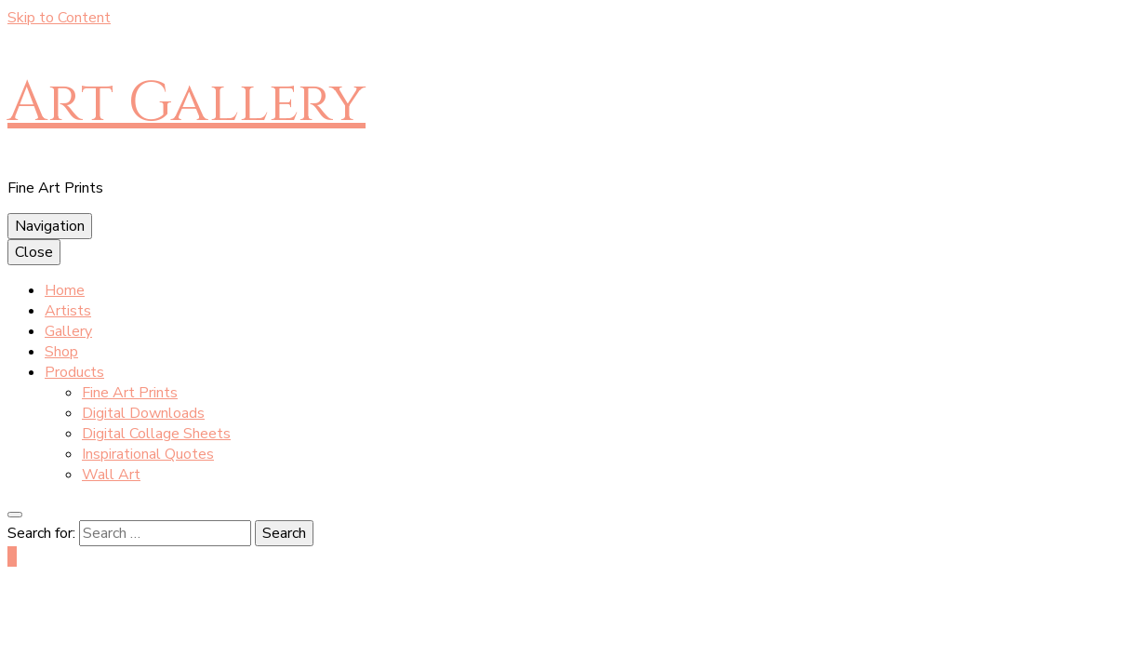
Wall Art (111, 474)
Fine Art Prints (130, 392)
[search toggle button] (14, 514)
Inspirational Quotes (148, 454)
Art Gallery (186, 103)
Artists (68, 311)
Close (34, 252)
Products (74, 372)
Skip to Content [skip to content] (59, 17)
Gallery (68, 331)
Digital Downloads (143, 413)
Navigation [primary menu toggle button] (50, 226)
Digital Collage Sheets (156, 433)
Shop (61, 352)
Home (65, 290)
